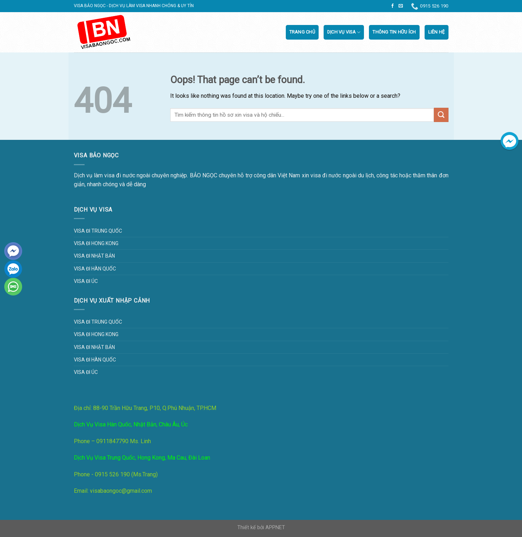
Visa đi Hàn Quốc (95, 269)
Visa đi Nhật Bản (94, 256)
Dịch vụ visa (344, 32)
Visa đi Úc (86, 281)
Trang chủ (302, 32)
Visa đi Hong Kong (96, 243)
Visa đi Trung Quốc (98, 231)
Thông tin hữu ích (394, 32)
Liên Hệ (436, 32)
